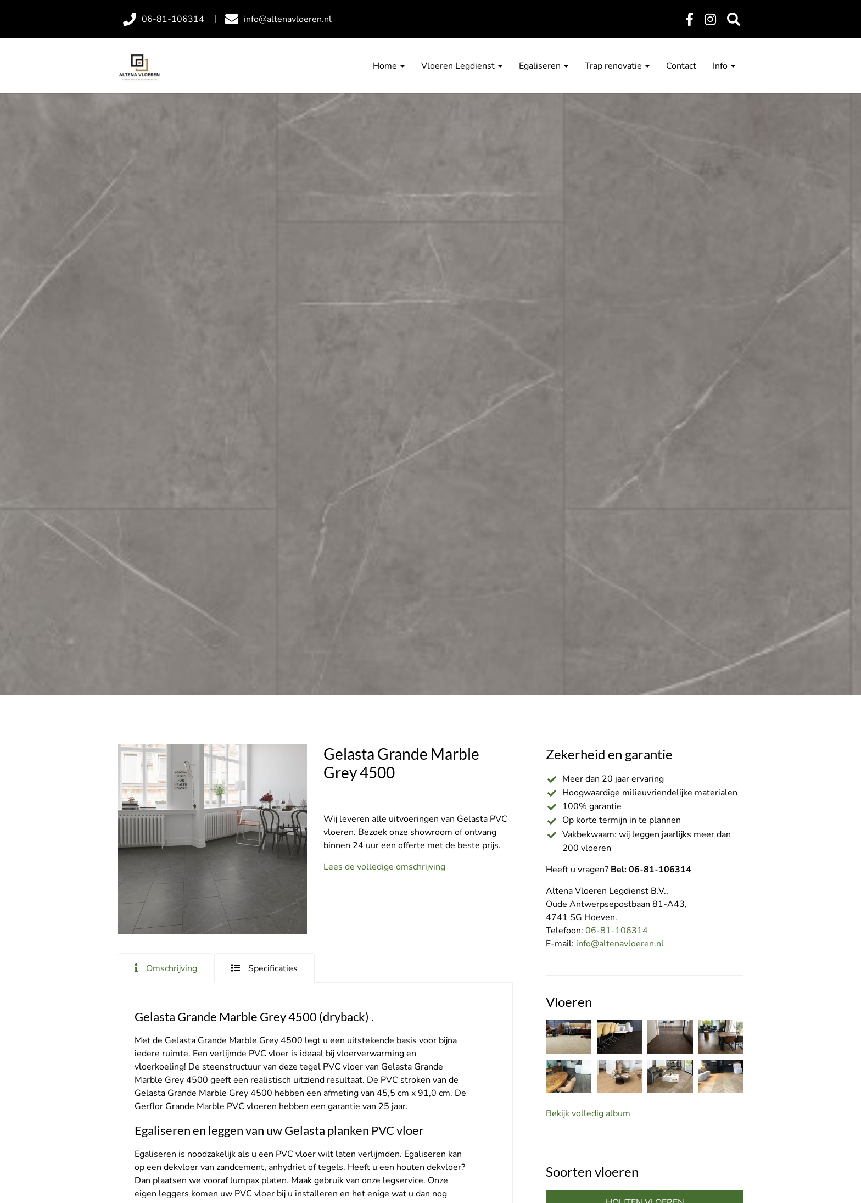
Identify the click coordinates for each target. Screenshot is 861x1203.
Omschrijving (171, 968)
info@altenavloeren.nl (620, 944)
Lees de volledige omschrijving (384, 867)
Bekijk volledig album (588, 1113)
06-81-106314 (616, 930)
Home (389, 66)
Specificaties (273, 968)
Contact (681, 66)
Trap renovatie (617, 66)
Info (724, 66)
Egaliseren (543, 66)
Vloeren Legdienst (461, 66)
